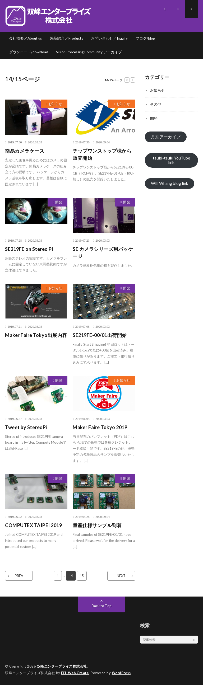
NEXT (120, 576)
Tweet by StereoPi (26, 427)
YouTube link (171, 160)
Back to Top (102, 606)
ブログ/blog (148, 38)
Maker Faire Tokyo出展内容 (36, 335)
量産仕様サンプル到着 (97, 525)
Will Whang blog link (170, 183)
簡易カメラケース (24, 151)
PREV (20, 576)
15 (82, 576)
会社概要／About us (26, 38)
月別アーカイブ (166, 136)
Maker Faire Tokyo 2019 (100, 427)
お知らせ (55, 104)
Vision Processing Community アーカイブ (91, 52)
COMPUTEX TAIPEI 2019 (33, 525)
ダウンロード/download (29, 52)
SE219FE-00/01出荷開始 (100, 335)
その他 (155, 104)
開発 (58, 202)
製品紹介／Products (68, 38)
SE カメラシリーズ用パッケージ (103, 252)
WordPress (123, 673)
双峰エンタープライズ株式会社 (62, 666)
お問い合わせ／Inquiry (111, 38)
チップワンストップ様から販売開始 (102, 154)
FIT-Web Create (75, 673)
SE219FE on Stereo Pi (29, 249)
